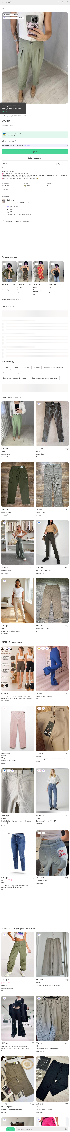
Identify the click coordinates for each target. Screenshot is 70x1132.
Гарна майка (53, 290)
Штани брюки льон (42, 629)
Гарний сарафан (23, 290)
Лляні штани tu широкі (44, 1109)
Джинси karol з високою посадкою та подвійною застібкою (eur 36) (14, 886)
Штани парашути (7, 988)
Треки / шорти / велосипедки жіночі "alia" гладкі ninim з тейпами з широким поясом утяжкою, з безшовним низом (16, 697)
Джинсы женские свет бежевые (47, 1049)
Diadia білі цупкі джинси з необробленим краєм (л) (16, 822)
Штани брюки (6, 454)
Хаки (28, 186)
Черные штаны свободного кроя (14, 373)
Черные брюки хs (59, 373)
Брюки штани (6, 512)
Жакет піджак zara (8, 290)
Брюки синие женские (44, 696)
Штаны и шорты (13, 191)
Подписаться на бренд (18, 116)
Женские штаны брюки (44, 570)
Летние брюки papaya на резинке (48, 985)
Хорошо (4, 111)
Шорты (15, 368)
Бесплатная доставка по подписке (35, 145)
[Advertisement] (35, 239)
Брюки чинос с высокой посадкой (15, 378)
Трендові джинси (42, 881)
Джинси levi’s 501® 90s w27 (46, 821)
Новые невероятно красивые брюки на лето (51, 759)
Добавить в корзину (35, 158)
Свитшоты (26, 368)
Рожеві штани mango (8, 761)
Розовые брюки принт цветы (54, 368)
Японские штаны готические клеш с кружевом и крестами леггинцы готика (15, 1047)
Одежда (37, 368)
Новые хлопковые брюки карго (12, 1109)
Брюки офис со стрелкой (40, 373)
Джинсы (6, 368)
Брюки (5, 8)
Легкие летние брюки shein (11, 631)
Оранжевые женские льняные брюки (45, 378)
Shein (4, 116)
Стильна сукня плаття (38, 291)
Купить (35, 152)
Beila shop (10, 200)
